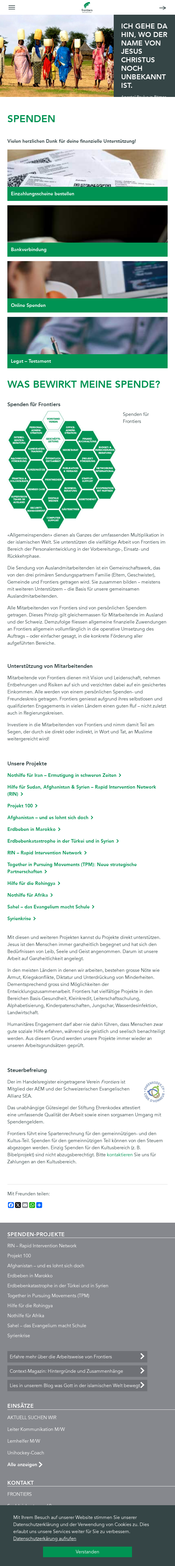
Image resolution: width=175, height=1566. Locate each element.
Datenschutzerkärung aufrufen (44, 1539)
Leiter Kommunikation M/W (36, 1429)
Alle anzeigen (22, 1464)
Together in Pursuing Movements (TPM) (48, 1296)
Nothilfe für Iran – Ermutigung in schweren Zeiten (61, 775)
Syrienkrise (19, 918)
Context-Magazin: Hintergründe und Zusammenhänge (66, 1371)
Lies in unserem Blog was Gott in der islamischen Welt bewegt (75, 1386)
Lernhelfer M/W (23, 1441)
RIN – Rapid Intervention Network (44, 853)
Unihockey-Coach (25, 1453)
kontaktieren (120, 1155)
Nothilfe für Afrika (27, 895)
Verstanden (87, 1552)
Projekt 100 (20, 806)
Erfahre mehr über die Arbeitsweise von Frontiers (61, 1357)
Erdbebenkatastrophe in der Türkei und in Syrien (60, 841)
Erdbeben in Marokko (31, 829)
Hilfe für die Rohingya (31, 883)
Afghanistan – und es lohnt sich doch (47, 817)
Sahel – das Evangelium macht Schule (48, 907)
